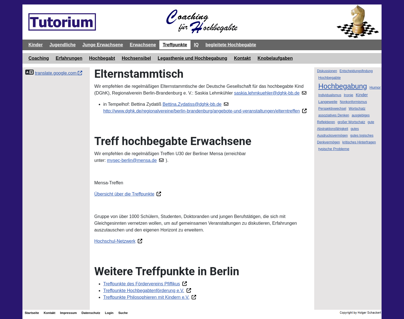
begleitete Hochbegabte (230, 44)
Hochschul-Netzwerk (115, 241)
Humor (375, 87)
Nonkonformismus (353, 102)
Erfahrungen (69, 58)
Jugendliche (62, 44)
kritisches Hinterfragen (359, 142)
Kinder (36, 44)
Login (109, 313)
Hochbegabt (102, 58)
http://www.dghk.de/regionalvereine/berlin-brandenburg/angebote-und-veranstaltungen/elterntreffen (201, 111)
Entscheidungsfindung (356, 71)
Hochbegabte (329, 77)
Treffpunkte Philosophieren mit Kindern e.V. (146, 297)
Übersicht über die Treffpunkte (124, 194)
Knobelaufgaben (275, 58)
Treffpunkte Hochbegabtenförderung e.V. (143, 290)
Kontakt (242, 58)
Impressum (68, 313)
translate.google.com (58, 73)
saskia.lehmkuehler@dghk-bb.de (266, 93)
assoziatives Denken (333, 115)
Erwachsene (143, 44)
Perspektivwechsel (332, 109)
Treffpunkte (175, 44)
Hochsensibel (136, 58)
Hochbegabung (342, 86)
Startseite (32, 313)
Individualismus (329, 95)
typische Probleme (333, 149)
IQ (196, 44)
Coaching (39, 58)
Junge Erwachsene (102, 44)
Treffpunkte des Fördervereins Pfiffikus (141, 283)
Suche (123, 313)
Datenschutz (91, 313)
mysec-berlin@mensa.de (132, 160)
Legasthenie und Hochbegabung (192, 58)
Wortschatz (357, 109)
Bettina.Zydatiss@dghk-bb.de (191, 104)
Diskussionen (327, 71)
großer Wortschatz (351, 122)
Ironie (348, 95)
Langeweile (327, 102)
